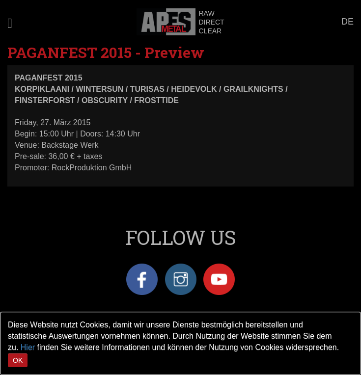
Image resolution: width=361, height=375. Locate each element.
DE (347, 22)
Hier (28, 347)
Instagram (180, 279)
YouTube (219, 279)
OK (18, 360)
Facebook (142, 279)
